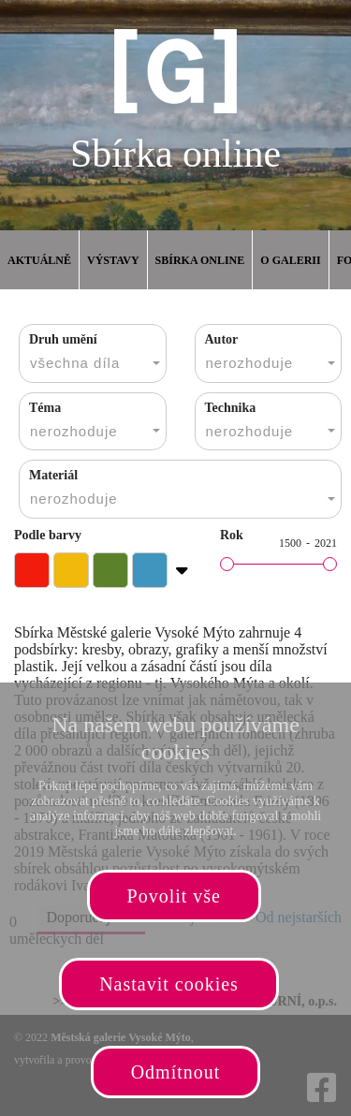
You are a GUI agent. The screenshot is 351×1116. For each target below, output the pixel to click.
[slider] (227, 564)
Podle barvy (47, 535)
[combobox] (93, 353)
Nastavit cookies (169, 984)
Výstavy (113, 260)
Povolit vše (174, 896)
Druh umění (63, 339)
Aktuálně (39, 260)
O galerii (290, 260)
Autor (222, 339)
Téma (45, 408)
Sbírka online (200, 260)
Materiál (53, 475)
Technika (230, 408)
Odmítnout (176, 1072)
